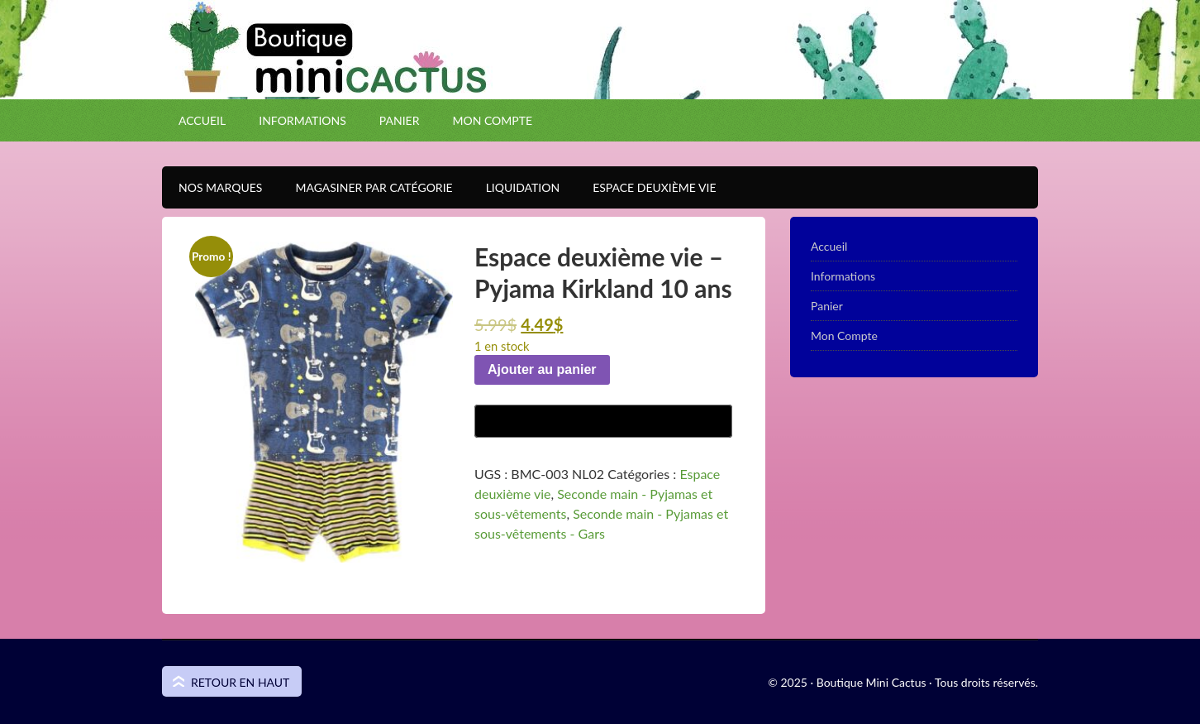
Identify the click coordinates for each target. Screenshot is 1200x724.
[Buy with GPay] (603, 421)
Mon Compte (492, 120)
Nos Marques (212, 187)
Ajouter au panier (542, 369)
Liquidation (514, 187)
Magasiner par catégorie (365, 187)
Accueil (202, 120)
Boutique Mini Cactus (600, 78)
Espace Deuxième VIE (646, 187)
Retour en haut (240, 682)
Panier (399, 120)
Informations (302, 120)
